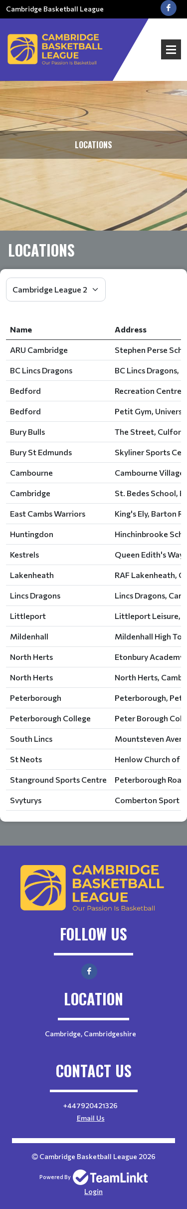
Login (93, 1191)
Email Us (91, 1118)
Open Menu (171, 49)
